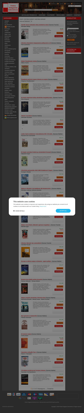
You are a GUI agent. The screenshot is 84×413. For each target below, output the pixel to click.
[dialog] (42, 206)
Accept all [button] (63, 211)
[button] (18, 211)
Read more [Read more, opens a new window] (43, 206)
